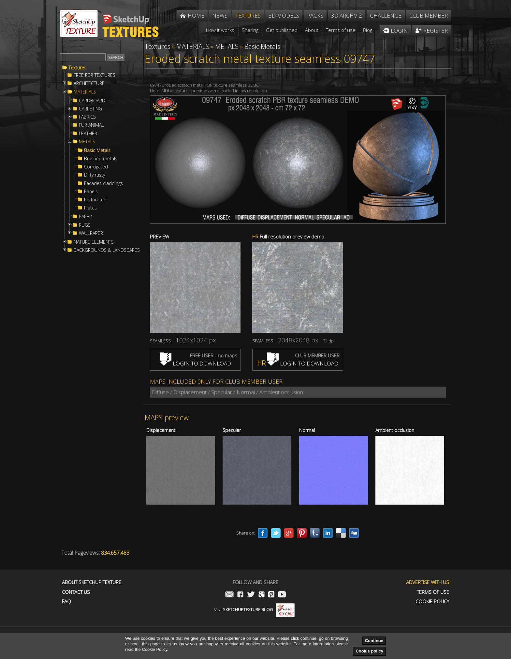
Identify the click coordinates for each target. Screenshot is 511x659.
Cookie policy (369, 651)
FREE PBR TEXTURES (94, 75)
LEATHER (88, 133)
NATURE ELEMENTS (94, 242)
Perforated (95, 200)
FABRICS (87, 117)
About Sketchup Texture (91, 582)
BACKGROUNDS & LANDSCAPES (107, 250)
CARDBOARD (92, 101)
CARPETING (90, 109)
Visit (254, 609)
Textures (77, 68)
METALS (87, 142)
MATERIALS (85, 92)
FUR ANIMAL (91, 125)
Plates (90, 208)
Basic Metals (97, 150)
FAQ (66, 601)
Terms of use (433, 592)
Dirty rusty (94, 175)
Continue (374, 640)
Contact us (76, 592)
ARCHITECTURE (89, 83)
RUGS (85, 225)
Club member (428, 15)
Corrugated (96, 167)
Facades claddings (103, 183)
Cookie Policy (432, 601)
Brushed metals (100, 159)
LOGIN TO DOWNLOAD (195, 363)
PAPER (85, 217)
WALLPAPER (91, 233)
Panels (91, 191)
